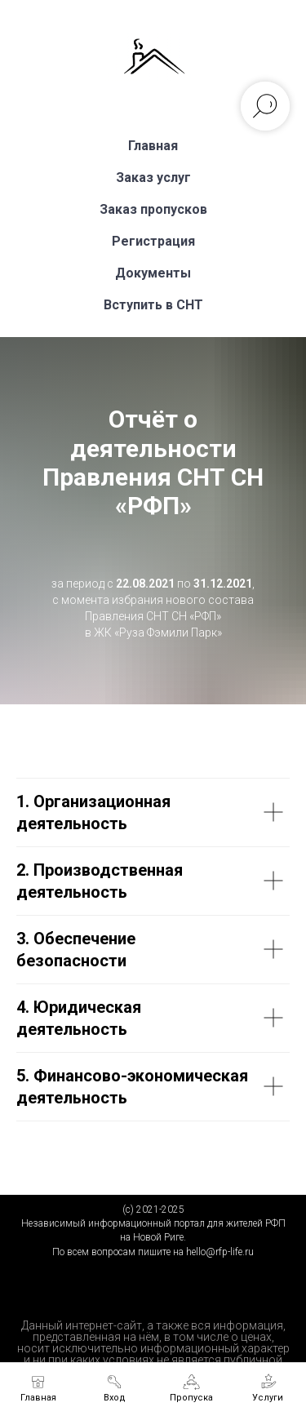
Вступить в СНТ (153, 305)
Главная (153, 145)
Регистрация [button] (153, 241)
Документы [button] (153, 273)
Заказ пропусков (153, 209)
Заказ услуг (153, 177)
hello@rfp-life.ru (220, 1252)
